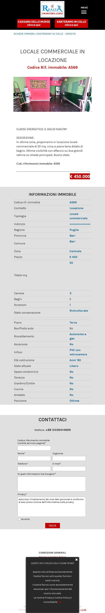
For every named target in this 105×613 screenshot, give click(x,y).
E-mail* (56, 463)
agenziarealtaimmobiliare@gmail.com (56, 577)
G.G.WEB (83, 610)
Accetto (25, 519)
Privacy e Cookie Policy (52, 557)
